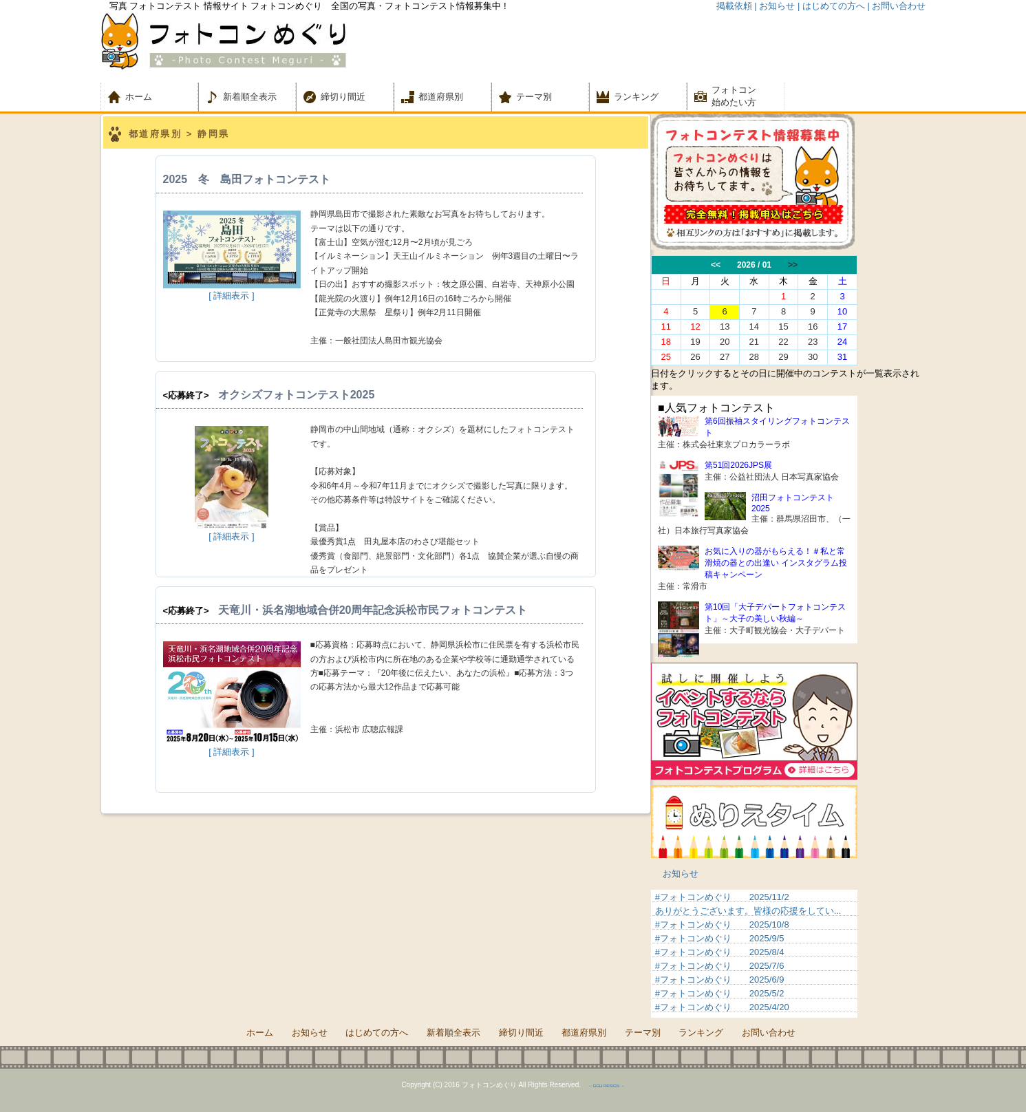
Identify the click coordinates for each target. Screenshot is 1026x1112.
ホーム (147, 97)
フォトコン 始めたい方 (734, 96)
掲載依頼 (734, 6)
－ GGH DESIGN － (606, 1086)
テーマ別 (538, 97)
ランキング (636, 97)
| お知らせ (774, 6)
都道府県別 (440, 97)
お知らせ (680, 873)
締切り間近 (343, 97)
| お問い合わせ (897, 6)
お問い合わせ (768, 1032)
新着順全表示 (250, 97)
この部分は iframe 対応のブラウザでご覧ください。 (788, 310)
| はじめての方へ (831, 6)
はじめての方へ (376, 1032)
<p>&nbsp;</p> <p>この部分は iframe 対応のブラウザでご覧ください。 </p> (754, 954)
